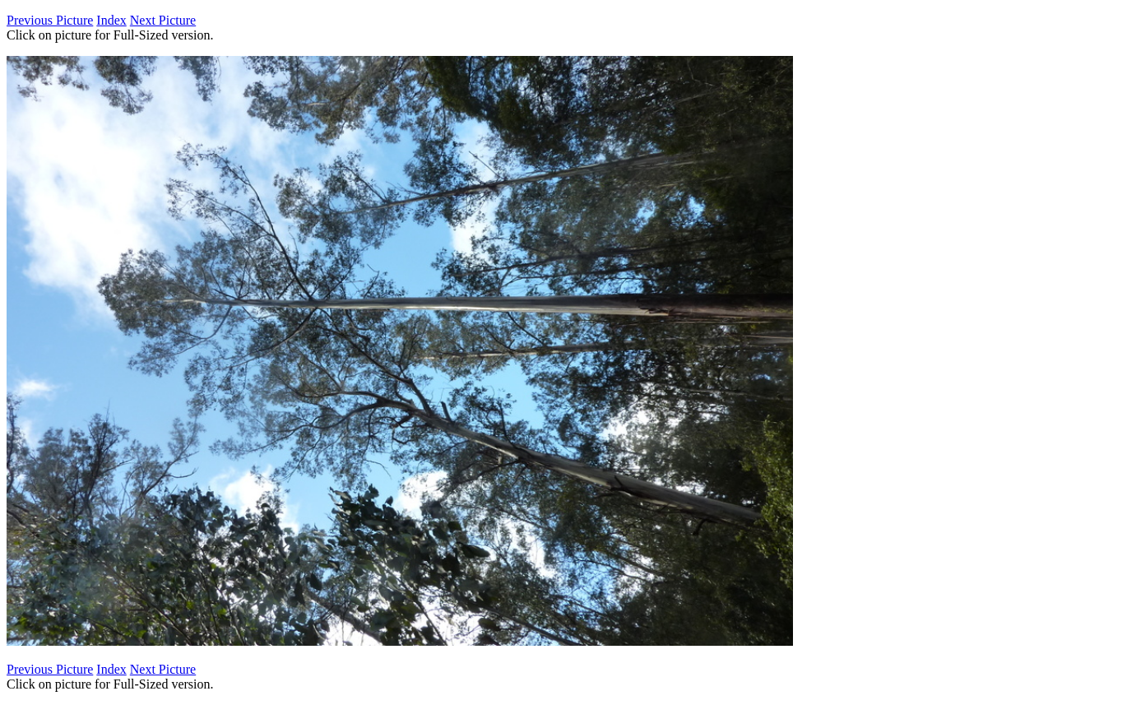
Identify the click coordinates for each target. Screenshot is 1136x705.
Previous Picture (50, 20)
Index (111, 20)
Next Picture (163, 20)
